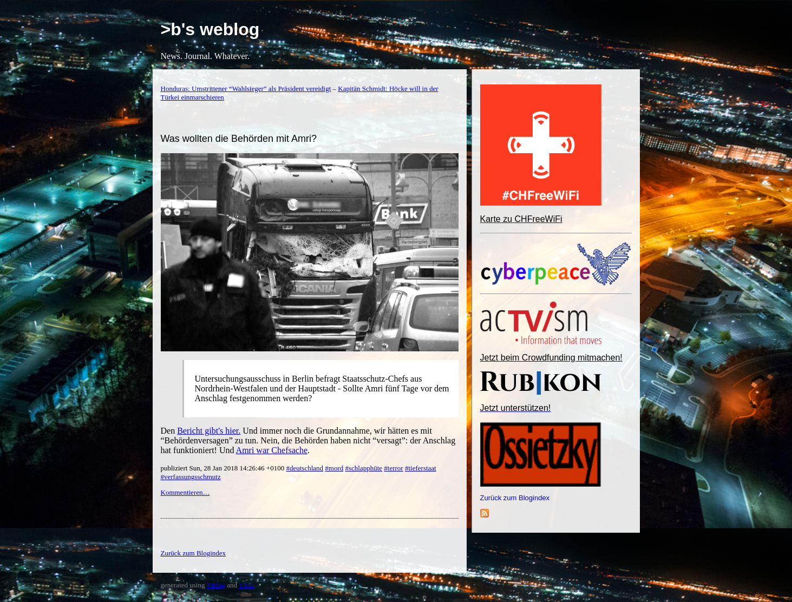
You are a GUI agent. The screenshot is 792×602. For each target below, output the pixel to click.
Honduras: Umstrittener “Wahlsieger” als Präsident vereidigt (246, 88)
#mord (334, 468)
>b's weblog (210, 29)
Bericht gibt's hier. (208, 430)
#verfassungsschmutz (191, 477)
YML (246, 585)
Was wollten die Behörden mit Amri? (239, 138)
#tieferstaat (420, 468)
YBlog (215, 585)
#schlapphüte (363, 468)
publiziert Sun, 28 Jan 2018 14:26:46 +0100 (223, 468)
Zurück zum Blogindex (515, 498)
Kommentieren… (185, 492)
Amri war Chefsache (271, 450)
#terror (393, 468)
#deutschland (304, 468)
